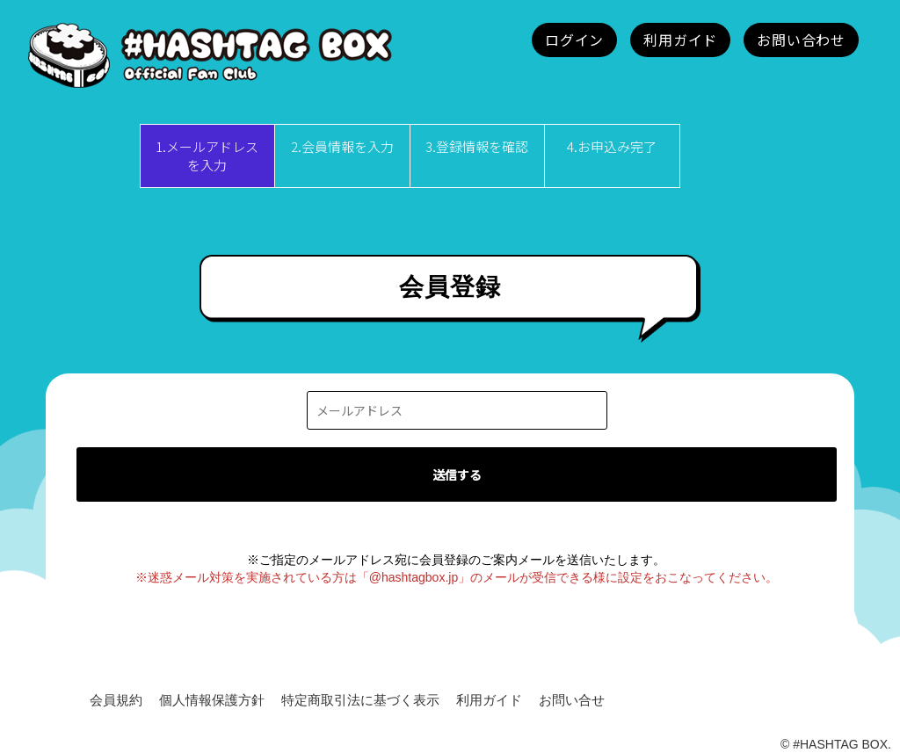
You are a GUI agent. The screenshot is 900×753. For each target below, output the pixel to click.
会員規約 (116, 699)
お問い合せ (572, 699)
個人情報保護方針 (212, 699)
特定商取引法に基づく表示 (360, 699)
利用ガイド (489, 699)
